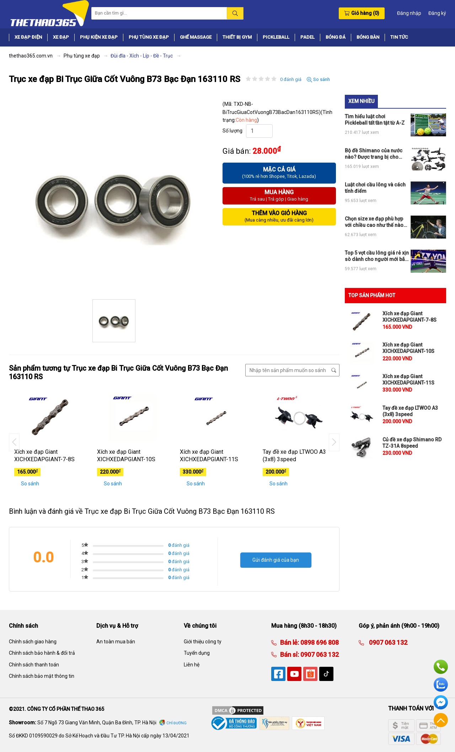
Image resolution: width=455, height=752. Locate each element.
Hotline (441, 667)
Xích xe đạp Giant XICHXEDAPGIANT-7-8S (44, 455)
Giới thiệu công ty (202, 641)
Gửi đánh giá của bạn (275, 560)
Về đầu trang (441, 720)
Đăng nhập (409, 13)
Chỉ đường (176, 723)
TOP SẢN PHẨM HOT (371, 295)
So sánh (318, 79)
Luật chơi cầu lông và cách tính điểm (375, 188)
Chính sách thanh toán (34, 664)
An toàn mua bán (115, 641)
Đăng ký (437, 13)
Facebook (441, 702)
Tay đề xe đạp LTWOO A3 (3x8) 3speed (294, 455)
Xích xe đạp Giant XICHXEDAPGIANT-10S (126, 455)
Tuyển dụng (197, 653)
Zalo (441, 684)
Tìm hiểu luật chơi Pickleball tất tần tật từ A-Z (375, 120)
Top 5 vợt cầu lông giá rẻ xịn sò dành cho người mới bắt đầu (377, 256)
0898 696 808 (319, 642)
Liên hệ (191, 664)
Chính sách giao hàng (33, 641)
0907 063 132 (319, 654)
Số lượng (232, 130)
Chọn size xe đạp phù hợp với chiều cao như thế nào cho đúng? (374, 222)
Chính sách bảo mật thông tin (41, 676)
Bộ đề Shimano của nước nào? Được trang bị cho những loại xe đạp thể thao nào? (375, 154)
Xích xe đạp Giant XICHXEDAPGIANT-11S (209, 455)
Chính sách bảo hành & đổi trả (42, 653)
